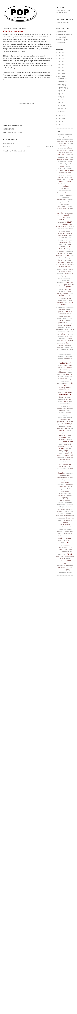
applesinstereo (61, 143)
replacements (67, 444)
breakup (69, 184)
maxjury (59, 367)
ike (70, 296)
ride (70, 448)
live (72, 343)
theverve (59, 531)
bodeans (60, 177)
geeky (70, 271)
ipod (58, 305)
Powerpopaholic (61, 37)
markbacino (69, 356)
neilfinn (69, 390)
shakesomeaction (61, 468)
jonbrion (68, 320)
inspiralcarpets (62, 300)
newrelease (65, 394)
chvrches (62, 211)
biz (57, 170)
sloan (71, 477)
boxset (70, 179)
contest (61, 220)
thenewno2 (70, 518)
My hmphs (11, 72)
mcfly (59, 370)
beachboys (61, 152)
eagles (69, 244)
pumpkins (62, 433)
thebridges (68, 506)
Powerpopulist (60, 42)
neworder (60, 392)
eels (68, 246)
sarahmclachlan (65, 464)
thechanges (61, 509)
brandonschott (65, 182)
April (59, 102)
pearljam (68, 412)
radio (69, 435)
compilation (68, 215)
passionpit (70, 408)
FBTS (72, 255)
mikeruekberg (61, 374)
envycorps (61, 253)
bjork (61, 170)
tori (71, 540)
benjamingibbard (62, 161)
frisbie (71, 269)
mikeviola (69, 374)
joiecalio (70, 318)
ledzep (70, 338)
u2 (59, 551)
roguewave (69, 457)
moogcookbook (65, 381)
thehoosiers (59, 515)
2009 (60, 76)
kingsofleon (70, 334)
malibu (71, 349)
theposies (65, 522)
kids (58, 334)
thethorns (60, 529)
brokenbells (64, 188)
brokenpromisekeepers (65, 190)
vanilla (59, 554)
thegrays (60, 513)
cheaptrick (70, 208)
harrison (68, 289)
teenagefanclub (61, 504)
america (59, 139)
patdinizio (62, 410)
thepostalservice (65, 524)
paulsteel (68, 410)
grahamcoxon (60, 282)
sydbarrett (61, 502)
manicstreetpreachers (65, 354)
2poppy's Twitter (61, 32)
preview (62, 430)
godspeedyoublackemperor (65, 278)
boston (64, 179)
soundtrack (62, 486)
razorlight (69, 439)
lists (67, 343)
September (61, 88)
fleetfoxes (70, 262)
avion (69, 146)
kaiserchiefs (59, 329)
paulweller (61, 412)
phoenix (61, 424)
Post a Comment (8, 143)
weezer (62, 558)
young (68, 570)
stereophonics (65, 491)
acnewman (61, 134)
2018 (60, 52)
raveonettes (62, 439)
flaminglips (61, 262)
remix (60, 444)
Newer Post (6, 147)
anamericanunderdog (67, 139)
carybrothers (62, 202)
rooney (62, 460)
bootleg (59, 179)
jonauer (62, 320)
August (60, 91)
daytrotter (68, 231)
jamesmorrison (70, 307)
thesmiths (61, 527)
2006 (60, 121)
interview (60, 303)
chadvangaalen (65, 204)
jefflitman (61, 311)
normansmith (61, 399)
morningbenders (62, 383)
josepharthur (62, 323)
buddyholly (61, 195)
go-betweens (69, 276)
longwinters (60, 347)
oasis (66, 401)
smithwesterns (60, 484)
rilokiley (61, 451)
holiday (59, 294)
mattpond (60, 365)
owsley (69, 406)
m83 (58, 349)
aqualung (70, 143)
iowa (71, 302)
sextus (69, 466)
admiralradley (68, 134)
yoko (71, 567)
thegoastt (70, 511)
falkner (66, 255)
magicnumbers (64, 349)
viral (62, 556)
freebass (65, 269)
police (69, 426)
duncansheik (63, 242)
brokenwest (60, 193)
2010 (60, 73)
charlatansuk (61, 208)
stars (68, 489)
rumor (15, 132)
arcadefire (63, 146)
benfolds (60, 159)
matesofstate (65, 361)
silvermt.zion (69, 473)
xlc (67, 567)
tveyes (70, 549)
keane (66, 329)
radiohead (62, 437)
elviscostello (60, 251)
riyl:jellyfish (68, 453)
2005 (60, 124)
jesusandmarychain (65, 316)
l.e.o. (66, 336)
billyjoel (68, 166)
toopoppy (66, 540)
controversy (68, 219)
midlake (70, 372)
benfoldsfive (69, 159)
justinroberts (69, 327)
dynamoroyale (62, 244)
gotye (68, 280)
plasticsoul (62, 426)
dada (58, 226)
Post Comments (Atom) (19, 151)
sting (69, 493)
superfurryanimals (65, 500)
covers (70, 222)
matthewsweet (65, 363)
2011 (60, 70)
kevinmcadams (61, 331)
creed (59, 224)
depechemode (62, 235)
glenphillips (60, 276)
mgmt (70, 370)
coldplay (60, 213)
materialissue (68, 358)
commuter (59, 215)
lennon (63, 341)
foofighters (70, 264)
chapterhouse (62, 206)
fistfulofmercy (68, 260)
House (71, 293)
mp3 (65, 385)
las (71, 336)
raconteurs (62, 435)
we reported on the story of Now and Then (28, 37)
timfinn (60, 536)
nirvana (60, 397)
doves (70, 240)
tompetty (60, 540)
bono (66, 177)
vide (64, 554)
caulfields (69, 202)
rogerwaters (60, 457)
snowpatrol (69, 484)
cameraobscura (65, 197)
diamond (61, 237)
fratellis (59, 269)
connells (69, 217)
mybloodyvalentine (65, 388)
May (59, 99)
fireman (60, 260)
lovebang (67, 347)
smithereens (65, 482)
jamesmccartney (60, 307)
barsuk (71, 150)
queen (68, 433)
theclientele (69, 509)
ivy (67, 305)
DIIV (70, 237)
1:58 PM (19, 125)
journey (70, 322)
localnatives (68, 345)
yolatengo (62, 570)
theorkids (60, 520)
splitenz (70, 486)
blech (67, 170)
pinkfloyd (68, 424)
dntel (65, 240)
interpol (70, 300)
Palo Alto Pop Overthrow (64, 34)
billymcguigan (61, 168)
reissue (66, 442)
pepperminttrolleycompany (65, 417)
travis (70, 547)
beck (67, 157)
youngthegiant (62, 572)
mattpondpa (68, 365)
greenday (69, 282)
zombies (69, 572)
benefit (71, 157)
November (61, 82)
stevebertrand (63, 493)
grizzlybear (59, 284)
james (71, 305)
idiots (66, 296)
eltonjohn (69, 249)
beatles (9, 132)
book (70, 177)
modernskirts (62, 379)
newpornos (68, 392)
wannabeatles (69, 556)
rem (71, 442)
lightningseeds (61, 343)
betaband (61, 164)
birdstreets (69, 168)
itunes (63, 305)
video (20, 132)
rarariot (69, 437)
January (60, 111)
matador (60, 358)
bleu (72, 170)
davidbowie (60, 228)
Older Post (49, 147)
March (59, 105)
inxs (66, 302)
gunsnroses (62, 287)
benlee (70, 161)
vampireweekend (66, 551)
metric (65, 370)
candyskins (70, 199)
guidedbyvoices (69, 285)
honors (65, 294)
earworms (62, 246)
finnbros (61, 258)
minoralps (60, 376)
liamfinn (70, 341)
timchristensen (68, 533)
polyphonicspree (62, 428)
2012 (60, 67)
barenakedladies (62, 150)
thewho (60, 533)
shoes (71, 471)
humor (61, 296)
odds (70, 401)
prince (69, 430)
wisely (65, 563)
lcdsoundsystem (62, 338)
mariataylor (61, 356)
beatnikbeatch (69, 155)
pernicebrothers (65, 419)
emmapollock (69, 251)
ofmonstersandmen (65, 403)
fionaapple (68, 258)
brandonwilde (62, 184)
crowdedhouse (67, 224)
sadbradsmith (65, 462)
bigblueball (68, 164)
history (69, 291)
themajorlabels (60, 518)
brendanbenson (65, 186)
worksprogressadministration (65, 565)
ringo (66, 451)
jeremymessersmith (65, 314)
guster (68, 287)
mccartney (68, 367)
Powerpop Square (62, 40)
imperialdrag (62, 298)
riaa (67, 448)
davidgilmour (69, 228)
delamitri (69, 233)
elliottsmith (61, 249)
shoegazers (65, 471)
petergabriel (61, 421)
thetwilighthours (68, 529)
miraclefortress (68, 376)
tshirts (65, 549)
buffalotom (68, 195)
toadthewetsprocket (65, 538)
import (69, 298)
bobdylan (61, 175)
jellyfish (69, 311)
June (59, 96)
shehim (70, 469)
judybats (60, 325)
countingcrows (61, 222)
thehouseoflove (69, 516)
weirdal (68, 558)
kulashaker (61, 336)
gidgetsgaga (60, 273)
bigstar (62, 166)
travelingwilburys (62, 547)
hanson (61, 289)
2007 (60, 118)
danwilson (64, 226)
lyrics (72, 347)
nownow (60, 401)
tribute (60, 549)
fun (59, 271)
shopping (61, 473)
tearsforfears (68, 502)
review (61, 448)
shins (58, 471)
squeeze (62, 489)
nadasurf (62, 390)
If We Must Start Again (13, 31)
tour (67, 542)
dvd (70, 242)
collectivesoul (69, 213)
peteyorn (70, 421)
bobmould (68, 175)
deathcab (61, 233)
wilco (69, 561)
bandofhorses (68, 148)
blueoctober (63, 173)
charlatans (69, 206)
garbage (64, 271)
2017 (60, 55)
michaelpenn (62, 372)
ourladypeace (62, 406)
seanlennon (62, 466)
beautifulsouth (60, 157)
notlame (69, 399)
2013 (60, 64)
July (59, 94)
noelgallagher (68, 397)
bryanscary (69, 193)
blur (69, 173)
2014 (60, 61)
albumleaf (69, 137)
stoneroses (62, 495)
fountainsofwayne (65, 267)
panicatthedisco (61, 408)
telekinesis (70, 504)
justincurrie (61, 327)
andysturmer (69, 141)
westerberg (62, 561)
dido (66, 237)
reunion (69, 446)
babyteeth (60, 148)
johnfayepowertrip (61, 318)
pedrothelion (65, 415)
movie (70, 383)
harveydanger (62, 291)
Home (28, 147)
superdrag (65, 498)
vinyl (57, 556)
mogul (70, 379)
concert (62, 217)
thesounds (68, 527)
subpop (69, 495)
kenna (72, 329)
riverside (60, 453)
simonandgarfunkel (62, 478)
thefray (65, 511)
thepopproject (68, 520)
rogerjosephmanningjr (65, 455)
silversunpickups (65, 475)
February (60, 108)
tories (62, 542)
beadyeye (69, 152)
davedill (71, 226)
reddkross (59, 442)
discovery (60, 240)
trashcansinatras (65, 545)
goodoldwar (63, 280)
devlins (70, 235)
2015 (60, 58)
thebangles (61, 506)
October (60, 85)
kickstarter (70, 331)
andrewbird (60, 141)
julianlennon (68, 325)
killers (63, 334)
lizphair (61, 345)
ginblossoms (69, 273)
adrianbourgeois (62, 137)
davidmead (61, 231)
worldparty (61, 567)
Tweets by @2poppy (62, 22)
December (61, 79)
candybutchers (61, 200)
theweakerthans (68, 531)
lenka (58, 340)
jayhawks (62, 309)
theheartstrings (68, 513)
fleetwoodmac (61, 264)
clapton (68, 211)
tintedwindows (68, 536)
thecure (59, 511)
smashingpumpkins (65, 480)
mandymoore (65, 352)
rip (70, 451)
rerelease (61, 446)
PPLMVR (70, 428)
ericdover (69, 253)
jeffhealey (68, 309)
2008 (60, 115)
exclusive (59, 255)
